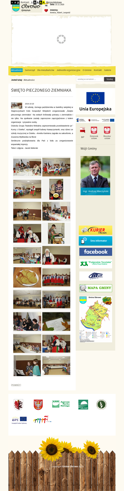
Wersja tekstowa (54, 2)
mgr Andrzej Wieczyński (95, 191)
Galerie (107, 70)
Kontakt (98, 70)
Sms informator (98, 241)
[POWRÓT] (16, 385)
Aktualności (16, 70)
